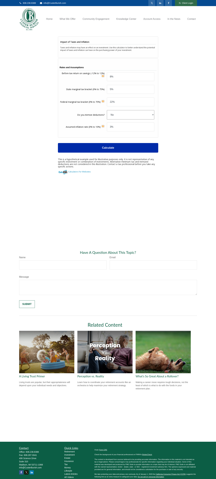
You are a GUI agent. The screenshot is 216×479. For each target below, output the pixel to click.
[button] (49, 19)
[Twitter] (151, 3)
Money (67, 467)
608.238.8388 (27, 3)
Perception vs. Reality (90, 376)
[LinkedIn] (160, 3)
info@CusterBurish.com (53, 3)
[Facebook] (168, 3)
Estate (67, 458)
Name (22, 257)
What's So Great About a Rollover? (157, 376)
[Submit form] (27, 304)
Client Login (186, 3)
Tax (66, 464)
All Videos (69, 477)
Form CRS (103, 450)
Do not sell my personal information (151, 477)
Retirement (69, 451)
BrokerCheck (147, 454)
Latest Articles (71, 474)
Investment (69, 455)
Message (24, 277)
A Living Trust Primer (32, 376)
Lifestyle (68, 471)
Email (113, 257)
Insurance (69, 461)
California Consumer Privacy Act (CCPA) (171, 474)
